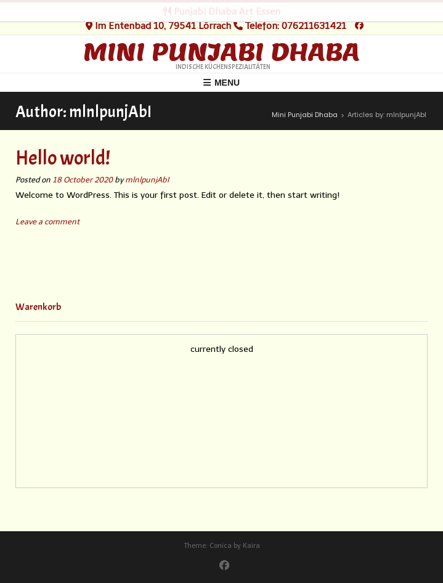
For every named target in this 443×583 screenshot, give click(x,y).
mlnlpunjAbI (147, 179)
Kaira (251, 546)
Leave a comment (47, 221)
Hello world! (62, 158)
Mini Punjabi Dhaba (221, 51)
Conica (220, 546)
